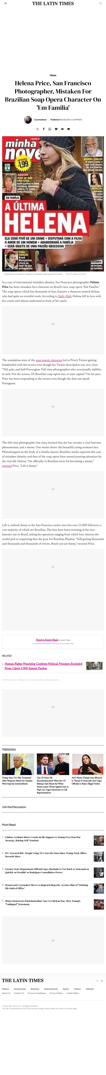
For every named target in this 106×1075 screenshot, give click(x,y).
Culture (77, 989)
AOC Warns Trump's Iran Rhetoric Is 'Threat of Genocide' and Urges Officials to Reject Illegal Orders (87, 781)
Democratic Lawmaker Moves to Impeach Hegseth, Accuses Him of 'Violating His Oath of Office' (46, 886)
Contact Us (19, 993)
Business (35, 989)
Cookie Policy (72, 993)
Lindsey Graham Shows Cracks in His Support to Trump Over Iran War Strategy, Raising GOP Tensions (43, 838)
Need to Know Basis (47, 640)
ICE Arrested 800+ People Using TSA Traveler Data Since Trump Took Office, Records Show (46, 854)
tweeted (7, 466)
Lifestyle (90, 989)
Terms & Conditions (37, 993)
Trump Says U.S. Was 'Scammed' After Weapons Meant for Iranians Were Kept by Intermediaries (17, 781)
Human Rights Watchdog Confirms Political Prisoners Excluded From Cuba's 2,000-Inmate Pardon (43, 666)
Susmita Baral (40, 119)
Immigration (20, 989)
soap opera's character (49, 360)
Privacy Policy (56, 993)
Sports (66, 989)
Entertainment (51, 989)
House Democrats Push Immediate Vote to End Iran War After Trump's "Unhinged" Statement (42, 902)
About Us (6, 993)
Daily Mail (64, 296)
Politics (5, 989)
